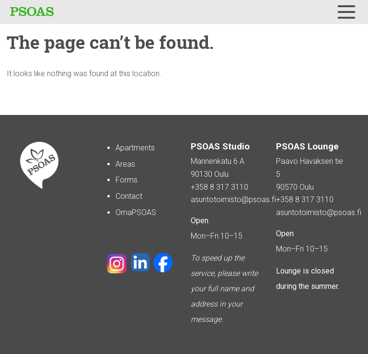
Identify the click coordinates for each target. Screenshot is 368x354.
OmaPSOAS (135, 212)
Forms (126, 179)
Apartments (135, 147)
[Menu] (346, 11)
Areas (125, 164)
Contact (128, 196)
